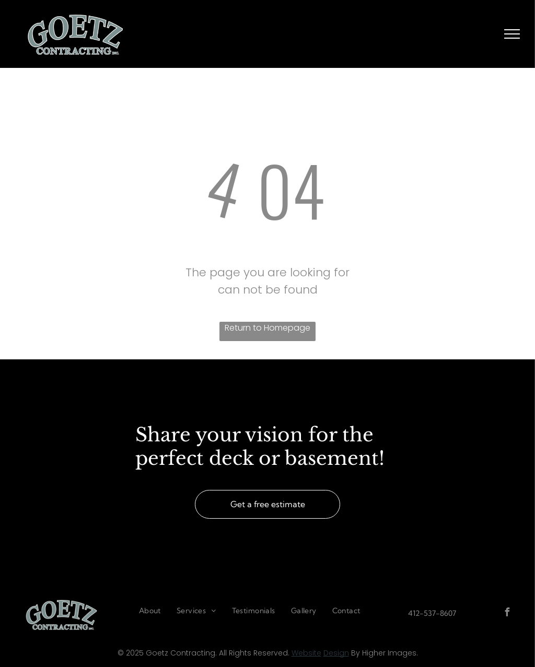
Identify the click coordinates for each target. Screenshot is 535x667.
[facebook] (507, 613)
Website (306, 653)
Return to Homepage (267, 328)
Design (336, 653)
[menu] (512, 34)
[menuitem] (150, 611)
